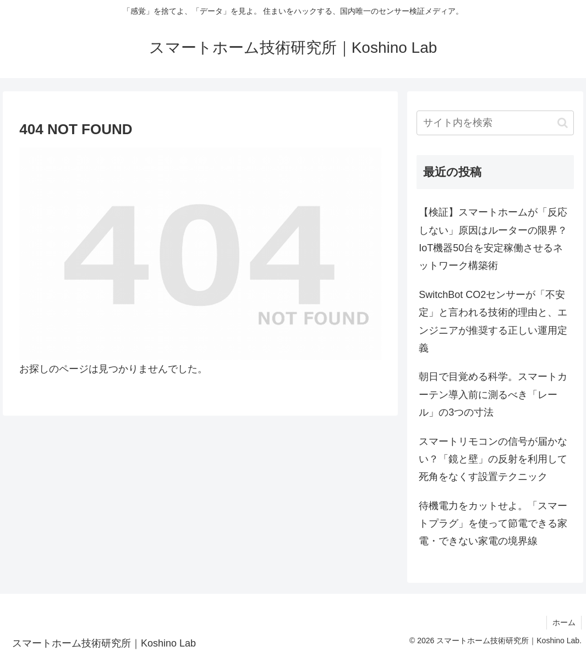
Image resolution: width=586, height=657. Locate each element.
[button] (562, 123)
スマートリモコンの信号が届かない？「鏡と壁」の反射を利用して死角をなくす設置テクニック (493, 459)
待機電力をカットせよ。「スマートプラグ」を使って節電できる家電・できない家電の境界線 (493, 523)
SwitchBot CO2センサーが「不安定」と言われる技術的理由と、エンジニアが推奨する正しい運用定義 (493, 321)
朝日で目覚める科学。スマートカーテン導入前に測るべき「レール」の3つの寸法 (493, 394)
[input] (495, 123)
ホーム (564, 622)
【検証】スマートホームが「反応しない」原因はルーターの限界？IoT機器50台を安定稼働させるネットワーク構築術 (493, 239)
